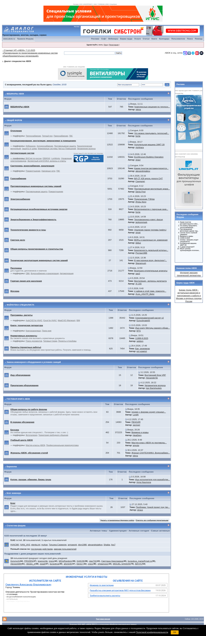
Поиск (190, 39)
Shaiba (106, 544)
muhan (44, 544)
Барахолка (12, 466)
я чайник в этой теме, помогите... (150, 291)
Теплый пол (47, 136)
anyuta (136, 445)
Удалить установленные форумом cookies (117, 520)
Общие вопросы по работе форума (28, 409)
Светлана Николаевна (112, 561)
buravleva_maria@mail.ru (140, 561)
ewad (42, 564)
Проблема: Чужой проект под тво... (153, 507)
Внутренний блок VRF (155, 375)
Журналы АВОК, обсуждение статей (29, 453)
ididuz (138, 243)
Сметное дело (17, 240)
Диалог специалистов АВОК (17, 61)
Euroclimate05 (143, 320)
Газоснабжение (18, 178)
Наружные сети (48, 171)
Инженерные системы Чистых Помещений (57, 149)
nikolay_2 (30, 564)
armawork (72, 544)
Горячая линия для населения (26, 281)
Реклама (95, 39)
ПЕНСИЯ (135, 422)
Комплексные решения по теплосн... (152, 107)
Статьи (146, 39)
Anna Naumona (143, 482)
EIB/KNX (46, 158)
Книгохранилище (33, 331)
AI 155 (139, 284)
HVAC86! (14, 544)
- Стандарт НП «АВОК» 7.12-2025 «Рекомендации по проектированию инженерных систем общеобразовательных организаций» (30, 53)
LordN (135, 414)
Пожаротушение (33, 171)
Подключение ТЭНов (144, 199)
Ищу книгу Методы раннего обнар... (152, 328)
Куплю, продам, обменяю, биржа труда (30, 479)
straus (140, 510)
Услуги (137, 39)
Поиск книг (47, 331)
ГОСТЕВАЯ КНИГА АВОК (18, 399)
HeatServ (137, 435)
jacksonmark (141, 222)
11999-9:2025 (141, 338)
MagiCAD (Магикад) (66, 320)
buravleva (54, 564)
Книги (154, 39)
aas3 (138, 273)
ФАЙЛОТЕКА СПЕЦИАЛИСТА (20, 305)
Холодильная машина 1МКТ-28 (149, 144)
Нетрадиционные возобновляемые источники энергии (38, 209)
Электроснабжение (20, 199)
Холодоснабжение (45, 146)
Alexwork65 (15, 564)
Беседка (14, 430)
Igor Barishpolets (154, 388)
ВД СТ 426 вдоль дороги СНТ (148, 178)
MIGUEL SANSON (121, 564)
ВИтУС (138, 564)
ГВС (71, 136)
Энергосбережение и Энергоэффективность (33, 219)
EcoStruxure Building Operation (149, 157)
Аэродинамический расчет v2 (149, 318)
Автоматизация (66, 273)
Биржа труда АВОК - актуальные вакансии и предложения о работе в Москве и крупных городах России (189, 295)
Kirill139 (80, 561)
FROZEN (28, 561)
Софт (103, 39)
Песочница (16, 268)
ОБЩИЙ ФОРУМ (14, 120)
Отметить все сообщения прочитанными (152, 520)
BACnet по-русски (34, 158)
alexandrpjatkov (143, 171)
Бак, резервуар (142, 348)
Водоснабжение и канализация (45, 273)
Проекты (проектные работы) (25, 347)
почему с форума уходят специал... (148, 412)
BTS (139, 331)
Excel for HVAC (50, 320)
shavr (138, 160)
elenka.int (35, 544)
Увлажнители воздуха (155, 385)
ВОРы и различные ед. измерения (151, 240)
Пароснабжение (61, 136)
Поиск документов (34, 341)
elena (138, 109)
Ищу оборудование (20, 375)
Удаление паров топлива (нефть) (150, 230)
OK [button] (174, 632)
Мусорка (14, 291)
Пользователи (178, 39)
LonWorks (55, 158)
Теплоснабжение (33, 136)
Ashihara (140, 147)
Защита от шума (29, 149)
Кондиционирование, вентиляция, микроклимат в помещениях (43, 140)
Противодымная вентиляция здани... (152, 189)
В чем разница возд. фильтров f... (150, 260)
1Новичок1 (103, 564)
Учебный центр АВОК (21, 440)
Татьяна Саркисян (58, 544)
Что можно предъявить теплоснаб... (151, 133)
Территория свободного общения (53, 435)
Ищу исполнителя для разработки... (152, 479)
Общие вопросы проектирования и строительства (36, 249)
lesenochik (43, 561)
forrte (138, 136)
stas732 (92, 561)
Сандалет (140, 181)
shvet (138, 232)
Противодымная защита (65, 146)
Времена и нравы (140, 432)
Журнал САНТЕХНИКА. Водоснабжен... (150, 453)
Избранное (31, 146)
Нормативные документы (23, 335)
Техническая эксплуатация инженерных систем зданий (39, 260)
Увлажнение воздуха (86, 149)
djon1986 (82, 544)
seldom (140, 341)
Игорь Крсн (141, 202)
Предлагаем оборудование (24, 385)
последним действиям (42, 549)
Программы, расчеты (21, 315)
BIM (78, 320)
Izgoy (51, 561)
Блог (12, 503)
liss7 (113, 544)
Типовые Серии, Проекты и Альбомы (59, 341)
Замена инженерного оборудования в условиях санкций (34, 362)
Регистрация (113, 45)
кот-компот (142, 351)
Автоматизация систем (22, 153)
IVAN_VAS (25, 544)
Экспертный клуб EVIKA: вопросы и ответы (46, 161)
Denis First (140, 191)
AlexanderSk (152, 378)
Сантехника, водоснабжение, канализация (32, 166)
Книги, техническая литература (26, 325)
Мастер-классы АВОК (35, 445)
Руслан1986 (141, 253)
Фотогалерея (31, 435)
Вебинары (113, 39)
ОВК (28, 273)
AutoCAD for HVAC (34, 320)
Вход (106, 45)
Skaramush (141, 263)
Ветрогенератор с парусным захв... (151, 209)
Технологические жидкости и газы (28, 230)
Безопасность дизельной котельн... (151, 250)
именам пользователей (65, 549)
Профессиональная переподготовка (62, 445)
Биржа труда (126, 39)
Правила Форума (25, 39)
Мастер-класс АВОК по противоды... (149, 442)
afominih (68, 564)
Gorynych (14, 561)
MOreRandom (65, 561)
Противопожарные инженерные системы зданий (35, 186)
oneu (90, 564)
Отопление (16, 131)
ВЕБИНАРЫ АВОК (15, 94)
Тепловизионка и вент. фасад (148, 219)
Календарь (164, 39)
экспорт (136, 425)
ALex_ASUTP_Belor (145, 294)
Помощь (199, 39)
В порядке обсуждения (22, 422)
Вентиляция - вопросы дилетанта (150, 281)
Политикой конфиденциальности (152, 632)
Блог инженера (14, 493)
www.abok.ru (9, 39)
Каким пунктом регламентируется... (151, 168)
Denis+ (79, 564)
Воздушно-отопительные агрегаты (150, 270)
